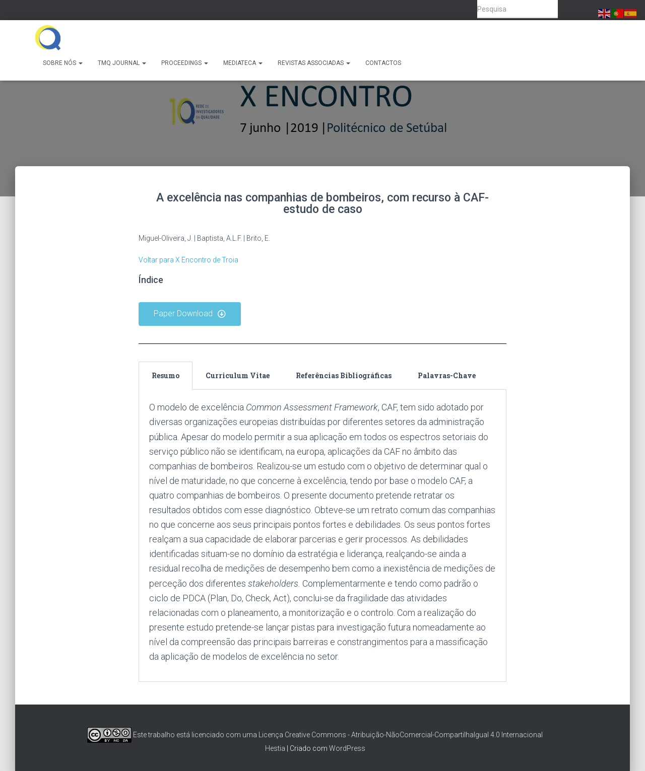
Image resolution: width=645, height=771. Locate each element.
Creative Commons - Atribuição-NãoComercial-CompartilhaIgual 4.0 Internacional (414, 735)
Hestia (275, 748)
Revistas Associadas (314, 62)
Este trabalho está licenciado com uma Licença (185, 735)
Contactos (383, 62)
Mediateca (243, 62)
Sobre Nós (63, 62)
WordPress (347, 748)
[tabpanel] (322, 536)
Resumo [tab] (165, 375)
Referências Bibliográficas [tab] (344, 375)
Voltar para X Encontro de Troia (188, 260)
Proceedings (184, 62)
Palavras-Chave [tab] (447, 375)
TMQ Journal (122, 62)
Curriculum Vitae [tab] (238, 375)
